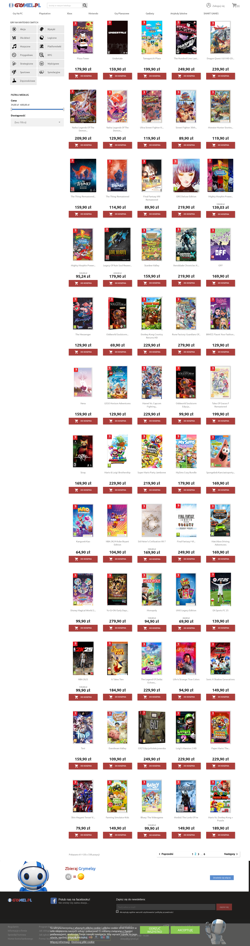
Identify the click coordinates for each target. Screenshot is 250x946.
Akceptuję (185, 930)
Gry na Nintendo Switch (24, 22)
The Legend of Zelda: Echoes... (151, 681)
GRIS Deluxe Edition (186, 196)
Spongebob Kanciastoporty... (220, 472)
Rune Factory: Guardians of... (186, 334)
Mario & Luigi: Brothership (117, 472)
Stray (83, 472)
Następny (231, 854)
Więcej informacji (60, 941)
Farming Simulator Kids (117, 817)
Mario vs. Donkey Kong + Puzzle (220, 819)
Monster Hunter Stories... (220, 127)
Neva (83, 403)
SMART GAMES (211, 13)
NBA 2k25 (83, 679)
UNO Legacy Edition (186, 610)
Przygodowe (22, 54)
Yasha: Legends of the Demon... (83, 129)
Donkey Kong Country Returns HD (152, 336)
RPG (45, 54)
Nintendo (93, 13)
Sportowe (21, 72)
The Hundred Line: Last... (186, 58)
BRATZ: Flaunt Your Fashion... (220, 334)
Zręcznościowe (23, 81)
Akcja (19, 29)
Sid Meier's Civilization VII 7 (152, 541)
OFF (220, 265)
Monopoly (152, 610)
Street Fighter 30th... (186, 127)
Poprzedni (165, 854)
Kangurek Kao (83, 541)
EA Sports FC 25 (220, 610)
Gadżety (150, 13)
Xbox (69, 13)
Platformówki (50, 46)
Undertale (117, 58)
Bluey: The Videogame (152, 817)
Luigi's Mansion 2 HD (186, 748)
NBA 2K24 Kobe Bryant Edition (117, 543)
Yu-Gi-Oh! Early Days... (117, 610)
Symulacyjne (49, 72)
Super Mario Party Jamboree (152, 472)
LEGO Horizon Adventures (117, 403)
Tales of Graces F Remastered (220, 405)
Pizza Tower (83, 58)
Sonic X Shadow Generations (220, 679)
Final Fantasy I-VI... (186, 541)
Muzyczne (21, 46)
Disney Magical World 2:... (83, 610)
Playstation (45, 13)
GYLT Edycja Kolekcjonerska (152, 748)
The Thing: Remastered (117, 196)
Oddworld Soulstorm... (117, 334)
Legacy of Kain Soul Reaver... (117, 265)
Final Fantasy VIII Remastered (151, 198)
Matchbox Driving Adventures (220, 543)
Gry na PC (18, 13)
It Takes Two (117, 679)
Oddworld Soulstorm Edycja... (186, 405)
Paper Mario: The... (220, 748)
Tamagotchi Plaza (152, 58)
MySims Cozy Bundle (186, 472)
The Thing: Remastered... (83, 196)
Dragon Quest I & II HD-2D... (220, 58)
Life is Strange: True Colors (186, 679)
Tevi (83, 748)
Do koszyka (83, 76)
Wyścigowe (49, 63)
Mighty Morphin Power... (220, 196)
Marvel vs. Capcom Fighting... (151, 405)
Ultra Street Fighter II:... (152, 127)
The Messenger (83, 334)
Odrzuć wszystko (154, 930)
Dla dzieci (21, 37)
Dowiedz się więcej (222, 877)
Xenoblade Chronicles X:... (186, 265)
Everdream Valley (117, 748)
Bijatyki (47, 29)
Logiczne (48, 37)
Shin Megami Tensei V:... (83, 817)
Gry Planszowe (121, 13)
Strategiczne (22, 63)
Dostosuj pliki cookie (83, 941)
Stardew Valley (151, 265)
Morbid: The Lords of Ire (186, 817)
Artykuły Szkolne (178, 13)
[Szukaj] (67, 5)
